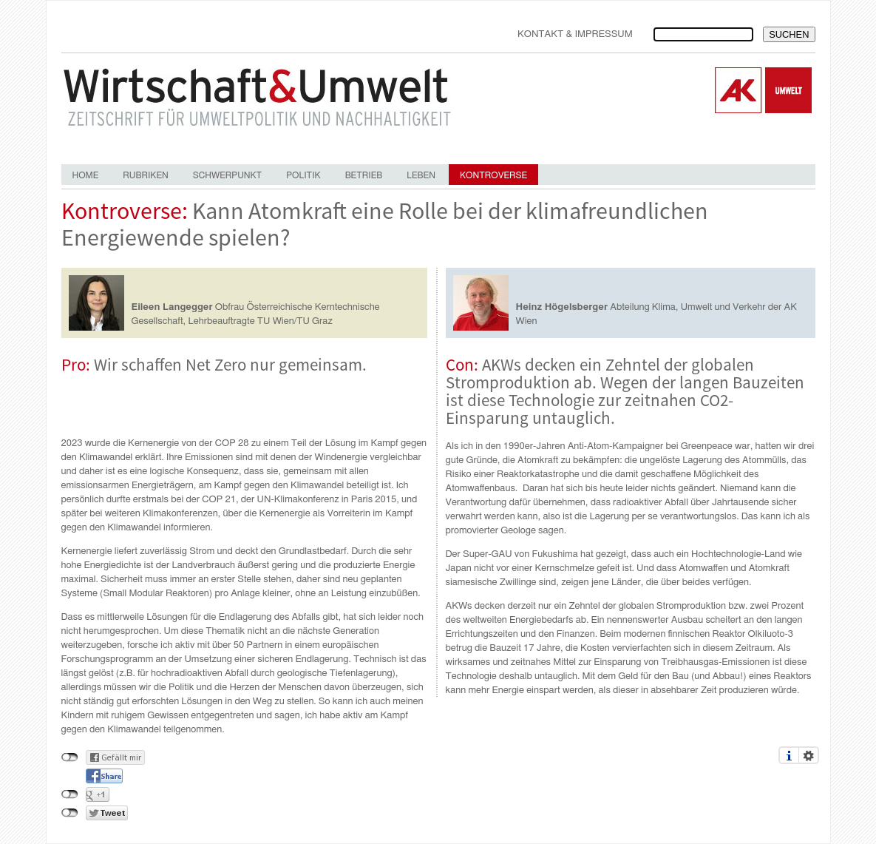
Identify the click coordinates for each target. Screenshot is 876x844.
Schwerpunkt (227, 175)
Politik (303, 175)
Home (85, 175)
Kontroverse (493, 175)
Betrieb (364, 175)
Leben (421, 175)
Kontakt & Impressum (575, 34)
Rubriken (145, 175)
